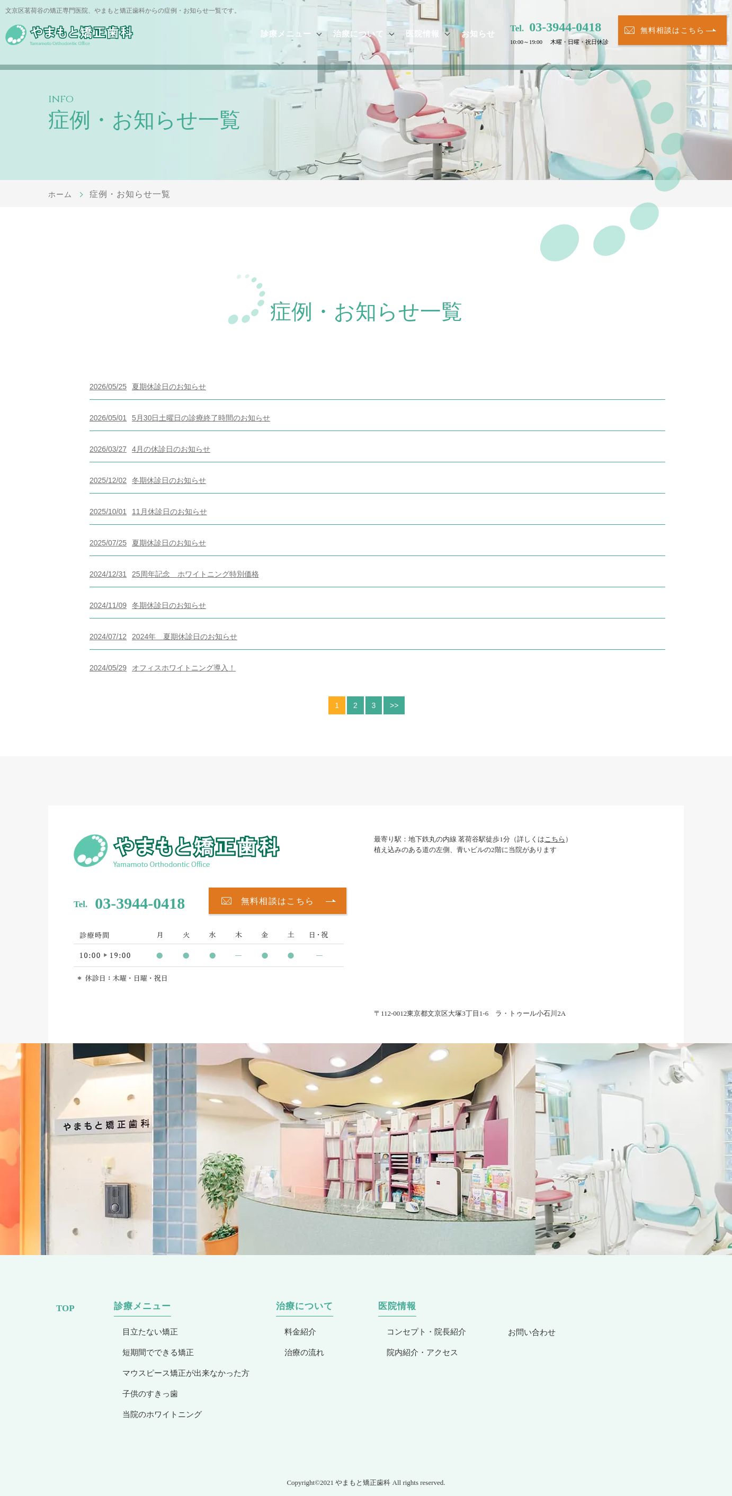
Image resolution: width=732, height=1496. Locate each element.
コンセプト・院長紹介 (426, 1331)
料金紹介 (300, 1331)
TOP (65, 1308)
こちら (554, 839)
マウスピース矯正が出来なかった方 (185, 1372)
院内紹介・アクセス (422, 1352)
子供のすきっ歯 (150, 1393)
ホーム (61, 194)
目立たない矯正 (150, 1331)
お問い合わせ (532, 1332)
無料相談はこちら (672, 35)
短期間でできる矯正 (158, 1352)
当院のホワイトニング (162, 1414)
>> (395, 705)
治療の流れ (304, 1352)
